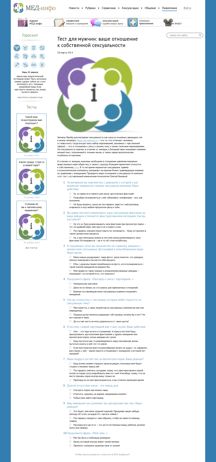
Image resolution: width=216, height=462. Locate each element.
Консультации (130, 8)
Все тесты (31, 248)
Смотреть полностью (30, 97)
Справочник (109, 8)
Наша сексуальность (87, 140)
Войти (187, 8)
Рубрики (90, 8)
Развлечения (169, 8)
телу (76, 167)
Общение (150, 8)
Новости (74, 8)
